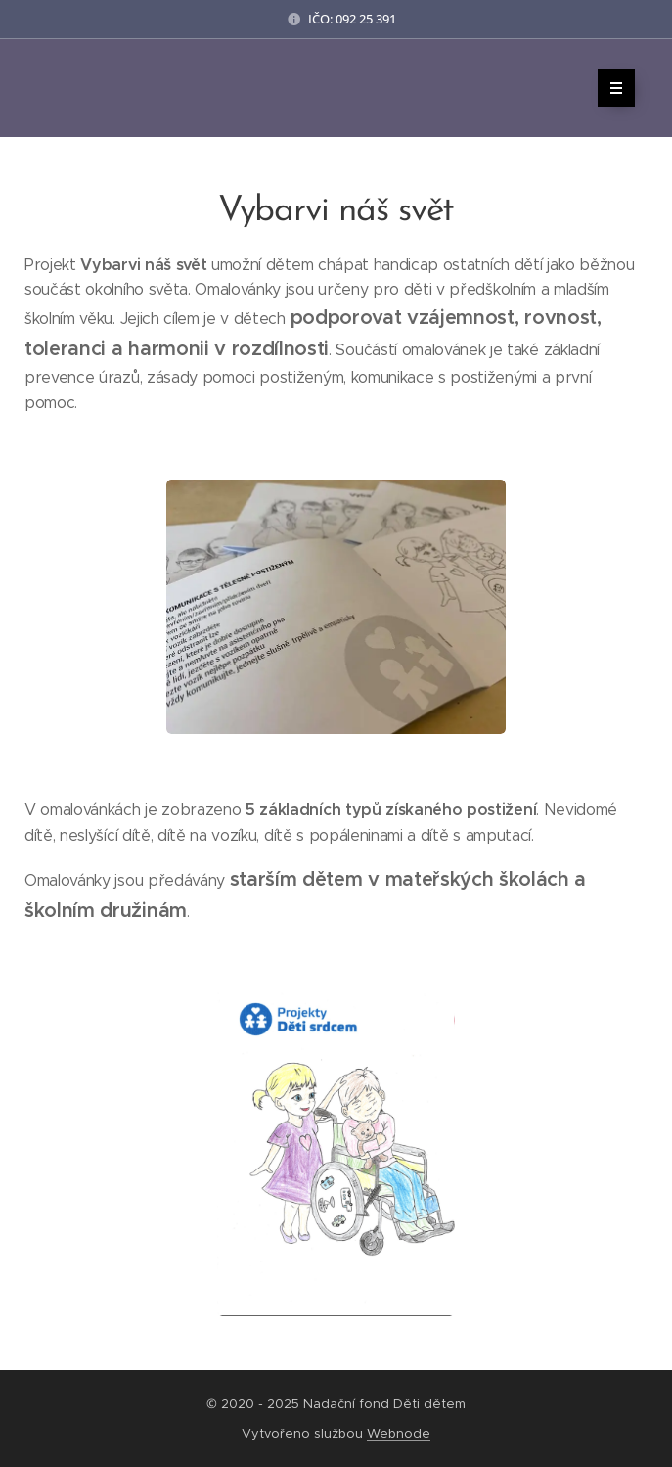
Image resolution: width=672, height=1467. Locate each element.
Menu (610, 88)
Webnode (398, 1433)
